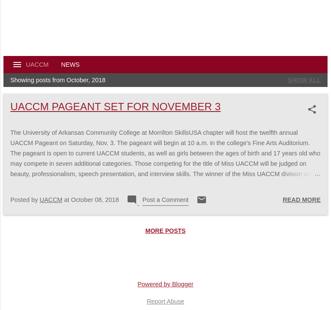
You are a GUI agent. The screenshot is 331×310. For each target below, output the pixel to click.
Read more (302, 199)
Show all (304, 80)
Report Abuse (165, 301)
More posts (165, 230)
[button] (314, 109)
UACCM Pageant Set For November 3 (115, 106)
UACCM (37, 64)
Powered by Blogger (165, 284)
